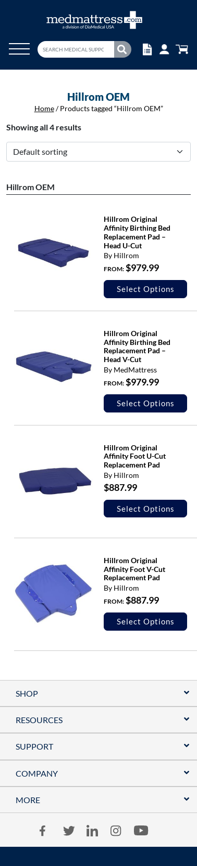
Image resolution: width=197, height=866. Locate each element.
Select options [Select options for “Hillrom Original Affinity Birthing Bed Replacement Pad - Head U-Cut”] (146, 289)
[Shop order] (98, 152)
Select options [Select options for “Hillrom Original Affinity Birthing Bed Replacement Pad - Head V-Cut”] (146, 403)
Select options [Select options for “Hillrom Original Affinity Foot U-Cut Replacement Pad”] (146, 508)
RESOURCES (39, 720)
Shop (27, 693)
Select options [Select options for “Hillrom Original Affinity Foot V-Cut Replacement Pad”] (146, 621)
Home (44, 108)
